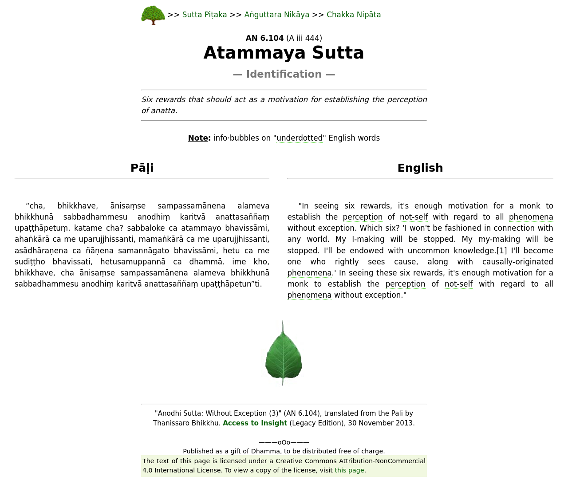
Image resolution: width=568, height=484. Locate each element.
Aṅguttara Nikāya (278, 14)
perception (363, 216)
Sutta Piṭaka (205, 14)
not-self (414, 216)
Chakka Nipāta (354, 14)
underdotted (299, 138)
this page (349, 470)
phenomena (531, 216)
